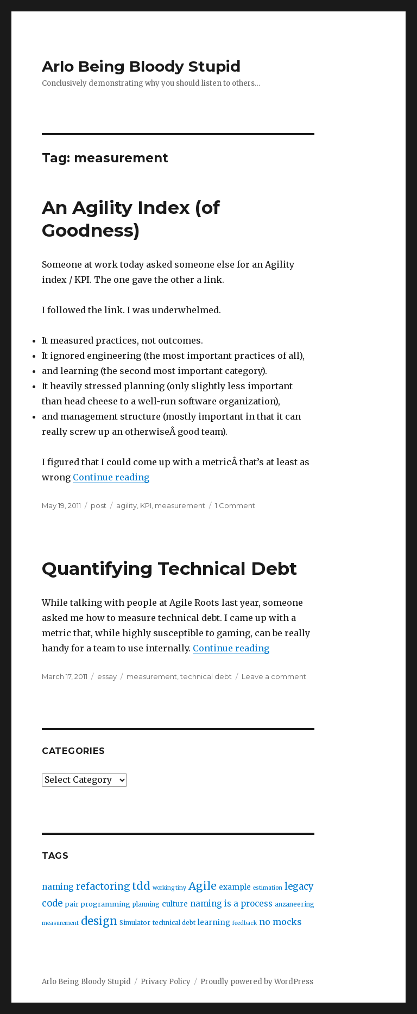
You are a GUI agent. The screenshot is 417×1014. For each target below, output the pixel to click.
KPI (145, 505)
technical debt (206, 676)
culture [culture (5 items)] (175, 904)
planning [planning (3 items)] (146, 904)
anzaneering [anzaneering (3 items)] (294, 904)
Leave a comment (274, 676)
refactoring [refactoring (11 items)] (103, 886)
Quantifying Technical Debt (169, 568)
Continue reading (111, 477)
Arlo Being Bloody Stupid (141, 66)
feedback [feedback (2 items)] (244, 923)
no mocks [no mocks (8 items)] (280, 922)
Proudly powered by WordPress (256, 981)
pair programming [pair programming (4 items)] (97, 904)
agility (126, 505)
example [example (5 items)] (235, 887)
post (98, 505)
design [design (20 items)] (99, 921)
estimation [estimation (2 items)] (267, 887)
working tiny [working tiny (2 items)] (169, 887)
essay (107, 676)
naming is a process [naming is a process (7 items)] (231, 903)
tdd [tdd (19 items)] (141, 885)
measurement (180, 505)
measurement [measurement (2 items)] (60, 923)
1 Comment (235, 505)
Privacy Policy (166, 981)
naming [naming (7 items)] (58, 887)
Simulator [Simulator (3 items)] (134, 923)
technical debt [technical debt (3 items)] (174, 923)
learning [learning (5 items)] (214, 922)
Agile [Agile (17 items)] (202, 885)
